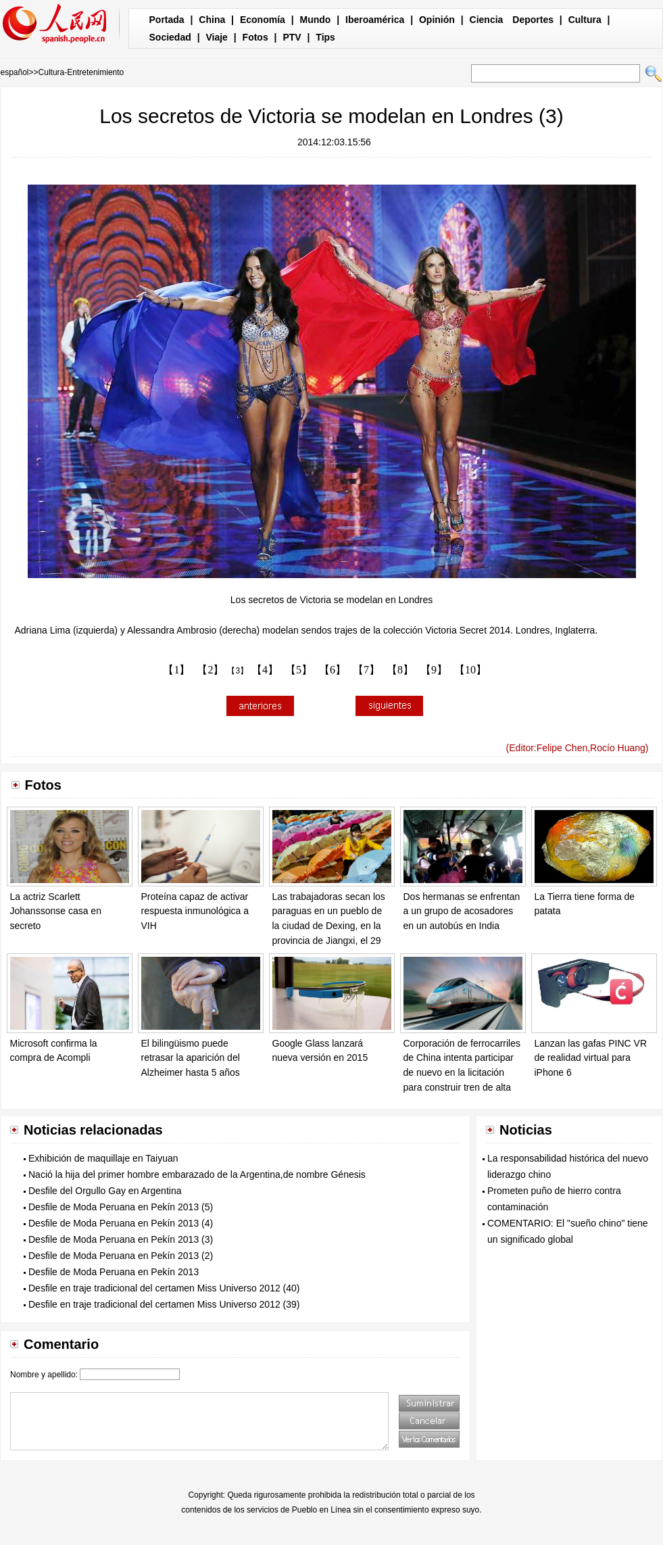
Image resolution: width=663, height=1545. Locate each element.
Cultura (584, 19)
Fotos (255, 37)
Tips (325, 37)
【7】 (366, 669)
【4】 (264, 669)
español (15, 72)
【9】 (433, 669)
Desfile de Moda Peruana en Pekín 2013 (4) (120, 1223)
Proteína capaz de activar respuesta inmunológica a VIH (195, 911)
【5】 (298, 669)
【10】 (470, 669)
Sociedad (170, 37)
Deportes (533, 19)
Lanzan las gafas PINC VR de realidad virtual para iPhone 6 (591, 1058)
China (212, 19)
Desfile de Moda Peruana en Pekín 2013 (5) (120, 1207)
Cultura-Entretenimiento (81, 72)
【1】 (176, 669)
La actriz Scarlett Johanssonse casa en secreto (55, 911)
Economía (262, 19)
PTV (292, 37)
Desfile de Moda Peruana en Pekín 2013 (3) (120, 1239)
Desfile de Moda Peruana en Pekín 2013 (113, 1271)
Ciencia (487, 19)
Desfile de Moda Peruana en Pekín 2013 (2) (120, 1255)
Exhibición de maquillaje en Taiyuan (103, 1158)
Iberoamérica (374, 19)
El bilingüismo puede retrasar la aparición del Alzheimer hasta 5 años (190, 1058)
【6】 (332, 669)
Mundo (315, 19)
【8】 (400, 669)
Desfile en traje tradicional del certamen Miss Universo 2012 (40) (164, 1288)
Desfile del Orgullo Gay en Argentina (104, 1190)
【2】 (210, 669)
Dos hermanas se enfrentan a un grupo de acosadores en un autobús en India (461, 911)
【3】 (237, 670)
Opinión (437, 19)
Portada (167, 19)
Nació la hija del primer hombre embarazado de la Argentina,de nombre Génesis (197, 1174)
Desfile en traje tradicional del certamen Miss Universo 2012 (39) (164, 1304)
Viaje (216, 37)
